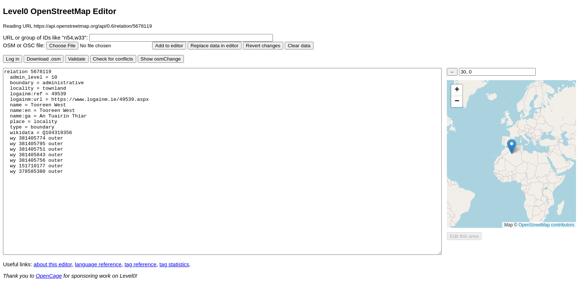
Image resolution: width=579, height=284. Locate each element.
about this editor (53, 264)
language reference (98, 264)
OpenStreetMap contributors (546, 224)
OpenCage (49, 276)
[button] (511, 146)
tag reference (140, 264)
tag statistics (174, 264)
